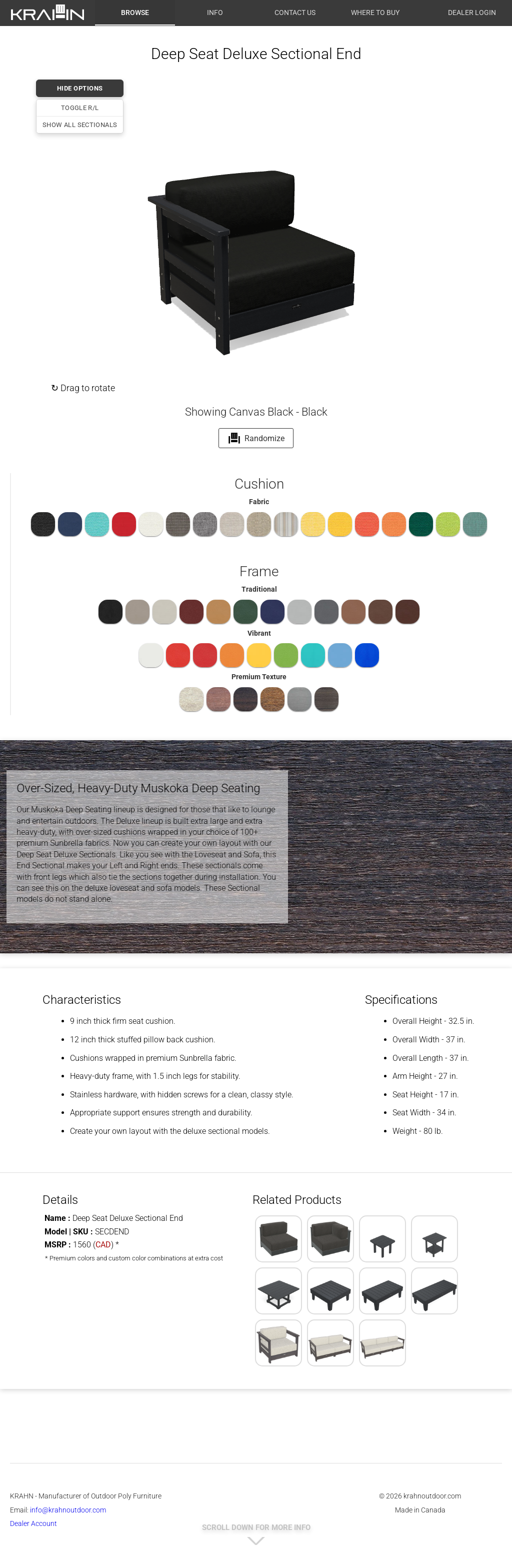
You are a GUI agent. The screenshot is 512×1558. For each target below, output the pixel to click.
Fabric (259, 502)
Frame (259, 571)
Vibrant (259, 633)
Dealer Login (472, 13)
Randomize (256, 438)
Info (215, 13)
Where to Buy (375, 13)
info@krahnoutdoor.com (68, 1510)
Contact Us (295, 13)
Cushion (259, 484)
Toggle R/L (80, 108)
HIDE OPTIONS (80, 88)
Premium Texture (259, 677)
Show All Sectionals (79, 125)
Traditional (259, 589)
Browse (135, 13)
